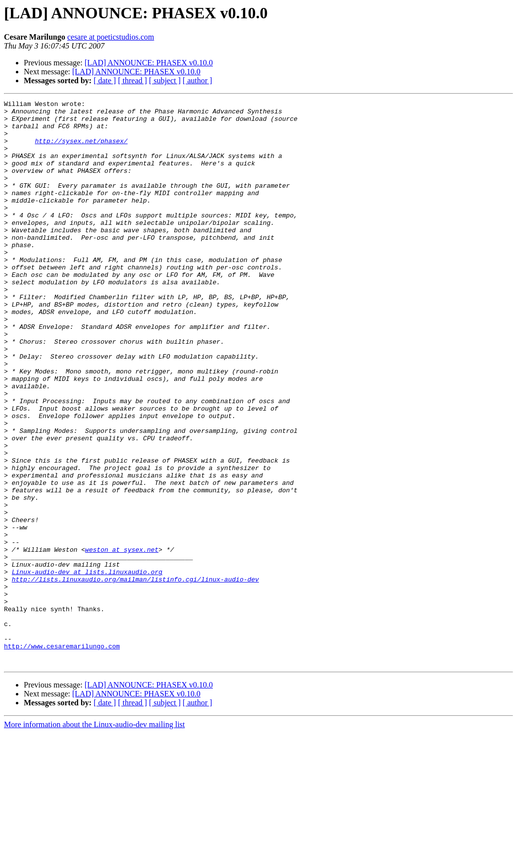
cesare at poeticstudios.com (111, 37)
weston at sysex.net (121, 639)
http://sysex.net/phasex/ (81, 149)
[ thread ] (132, 80)
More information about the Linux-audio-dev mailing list (94, 837)
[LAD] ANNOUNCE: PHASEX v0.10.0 (149, 62)
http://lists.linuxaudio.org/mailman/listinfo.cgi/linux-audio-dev (135, 675)
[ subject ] (165, 80)
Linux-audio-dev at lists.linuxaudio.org (87, 666)
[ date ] (105, 80)
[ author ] (197, 80)
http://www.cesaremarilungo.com (62, 755)
